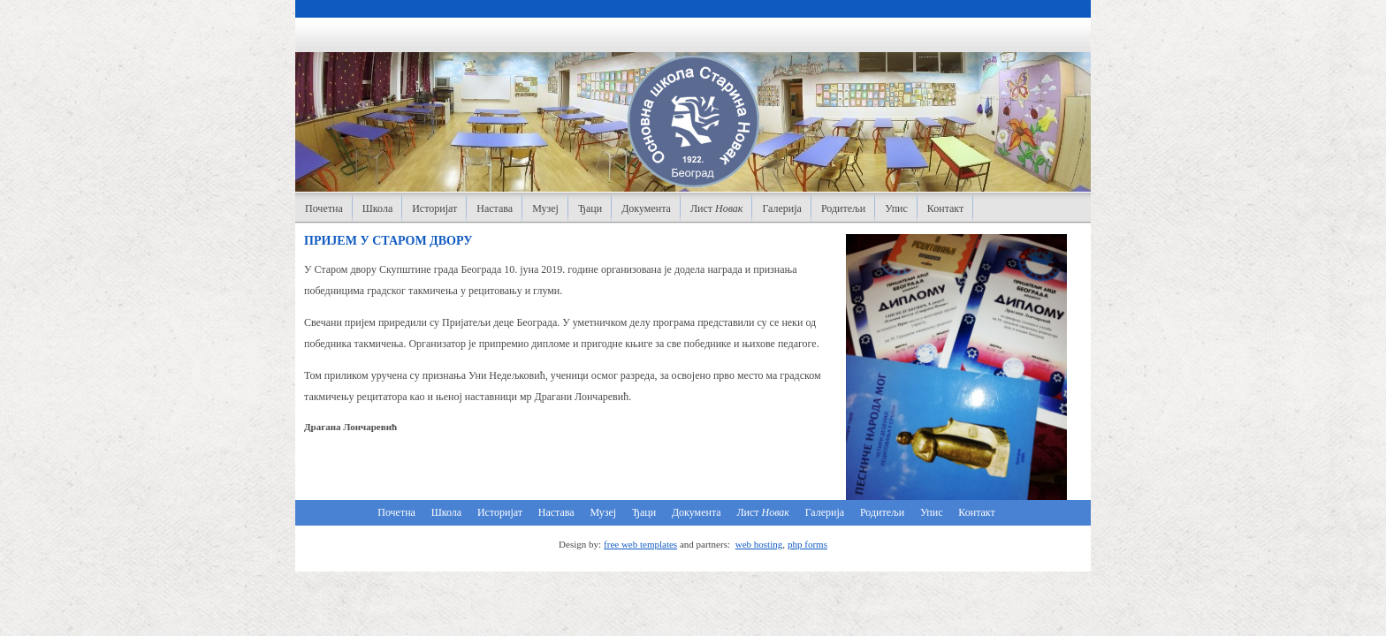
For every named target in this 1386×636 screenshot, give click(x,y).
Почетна (324, 208)
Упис (896, 208)
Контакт (945, 208)
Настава (494, 208)
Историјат (434, 208)
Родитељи (843, 208)
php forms (807, 544)
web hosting (758, 544)
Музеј (545, 208)
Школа (377, 208)
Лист (716, 208)
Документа (646, 208)
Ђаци (590, 208)
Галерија (781, 208)
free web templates (640, 544)
